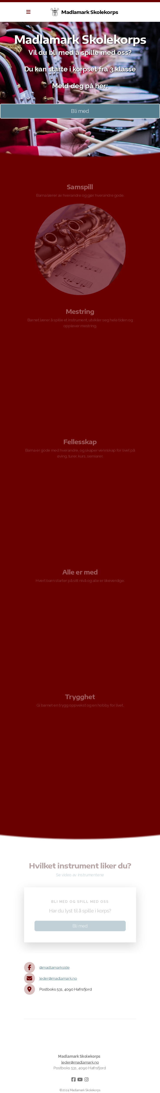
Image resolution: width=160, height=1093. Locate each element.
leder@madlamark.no (58, 978)
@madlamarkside (54, 967)
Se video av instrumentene (80, 875)
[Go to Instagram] (86, 1079)
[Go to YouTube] (80, 1079)
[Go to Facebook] (73, 1079)
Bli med (80, 111)
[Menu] (28, 12)
